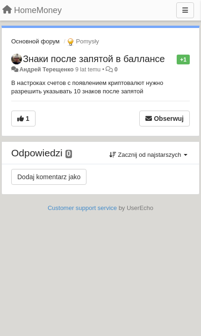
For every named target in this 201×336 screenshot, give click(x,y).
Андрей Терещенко (46, 69)
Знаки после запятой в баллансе (94, 59)
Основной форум (35, 41)
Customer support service (82, 207)
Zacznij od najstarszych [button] (148, 154)
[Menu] (185, 10)
